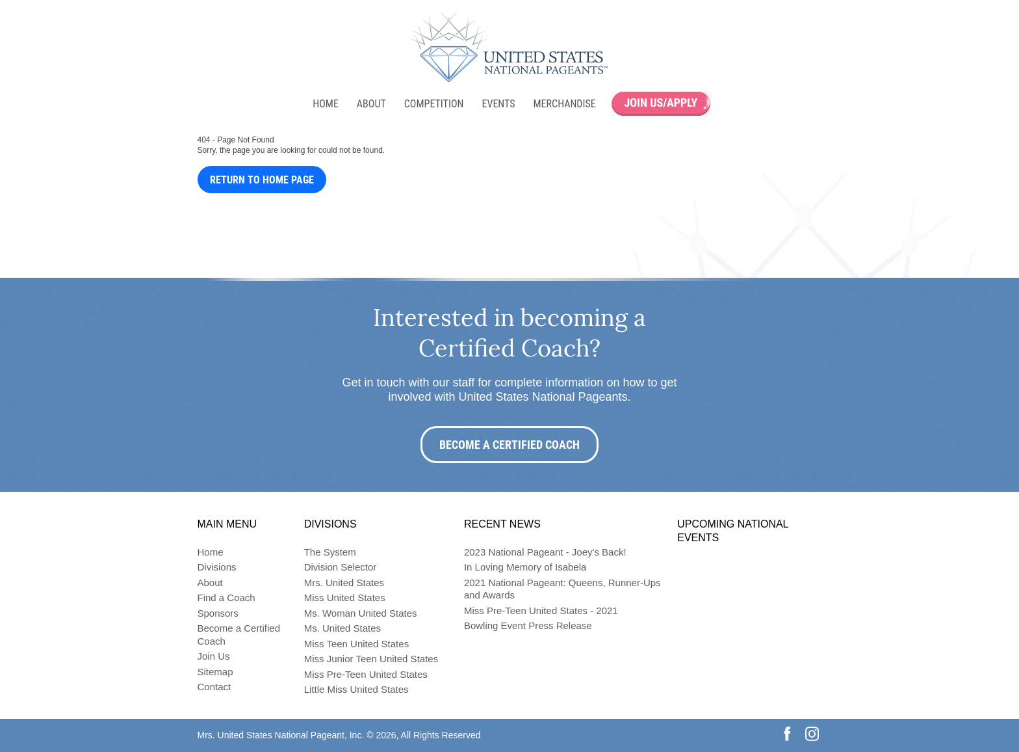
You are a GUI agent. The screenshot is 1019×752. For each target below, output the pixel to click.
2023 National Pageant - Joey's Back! (545, 551)
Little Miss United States (356, 689)
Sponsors (218, 613)
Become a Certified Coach (509, 444)
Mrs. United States (344, 582)
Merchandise (565, 104)
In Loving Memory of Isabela (525, 566)
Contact (214, 686)
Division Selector (340, 566)
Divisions (217, 566)
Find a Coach (226, 597)
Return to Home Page (262, 180)
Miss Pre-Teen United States (366, 674)
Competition (434, 104)
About (371, 104)
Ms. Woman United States (360, 613)
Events (498, 104)
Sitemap (215, 671)
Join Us (214, 656)
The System (330, 551)
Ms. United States (342, 628)
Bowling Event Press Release (528, 625)
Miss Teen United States (356, 643)
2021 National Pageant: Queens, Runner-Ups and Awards (562, 589)
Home (326, 104)
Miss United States (344, 597)
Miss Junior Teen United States (371, 658)
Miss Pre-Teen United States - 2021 (541, 610)
